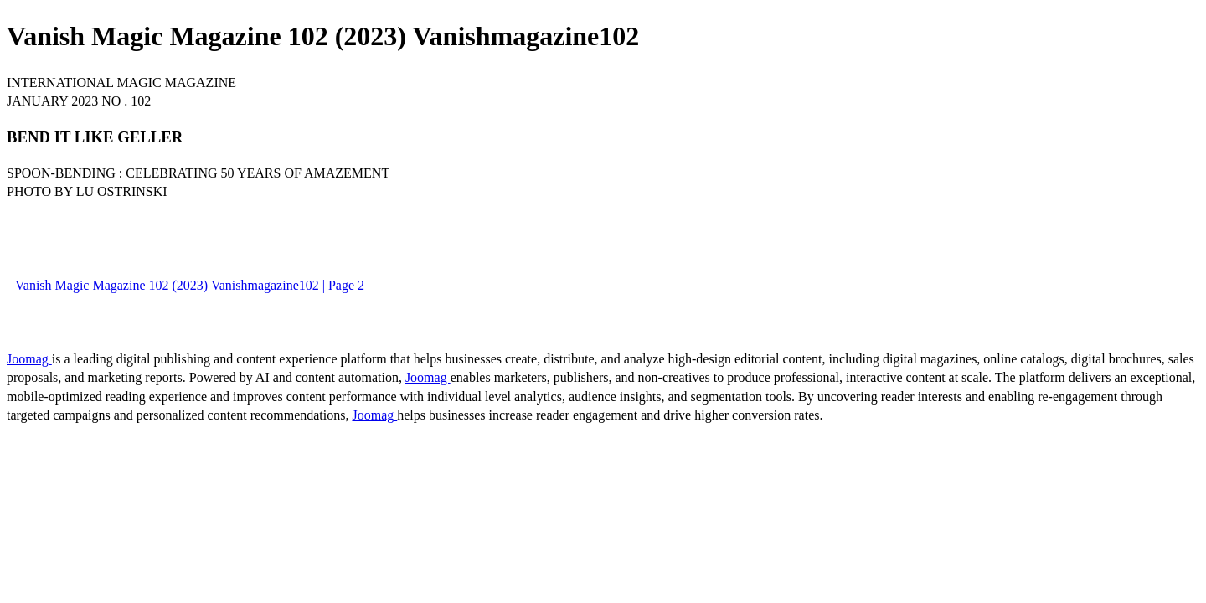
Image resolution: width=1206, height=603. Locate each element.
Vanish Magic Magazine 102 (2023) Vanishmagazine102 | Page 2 (189, 285)
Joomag (29, 359)
